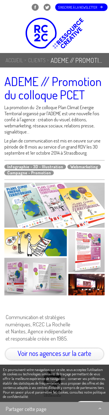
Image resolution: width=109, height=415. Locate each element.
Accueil (14, 60)
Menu (12, 7)
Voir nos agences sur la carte (54, 353)
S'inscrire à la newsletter (77, 7)
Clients (37, 60)
